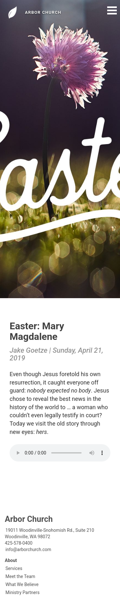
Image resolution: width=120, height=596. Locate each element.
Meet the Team (20, 576)
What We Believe (21, 584)
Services (13, 568)
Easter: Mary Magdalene (37, 331)
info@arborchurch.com (28, 549)
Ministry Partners (22, 592)
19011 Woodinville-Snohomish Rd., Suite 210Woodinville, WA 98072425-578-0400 (49, 537)
